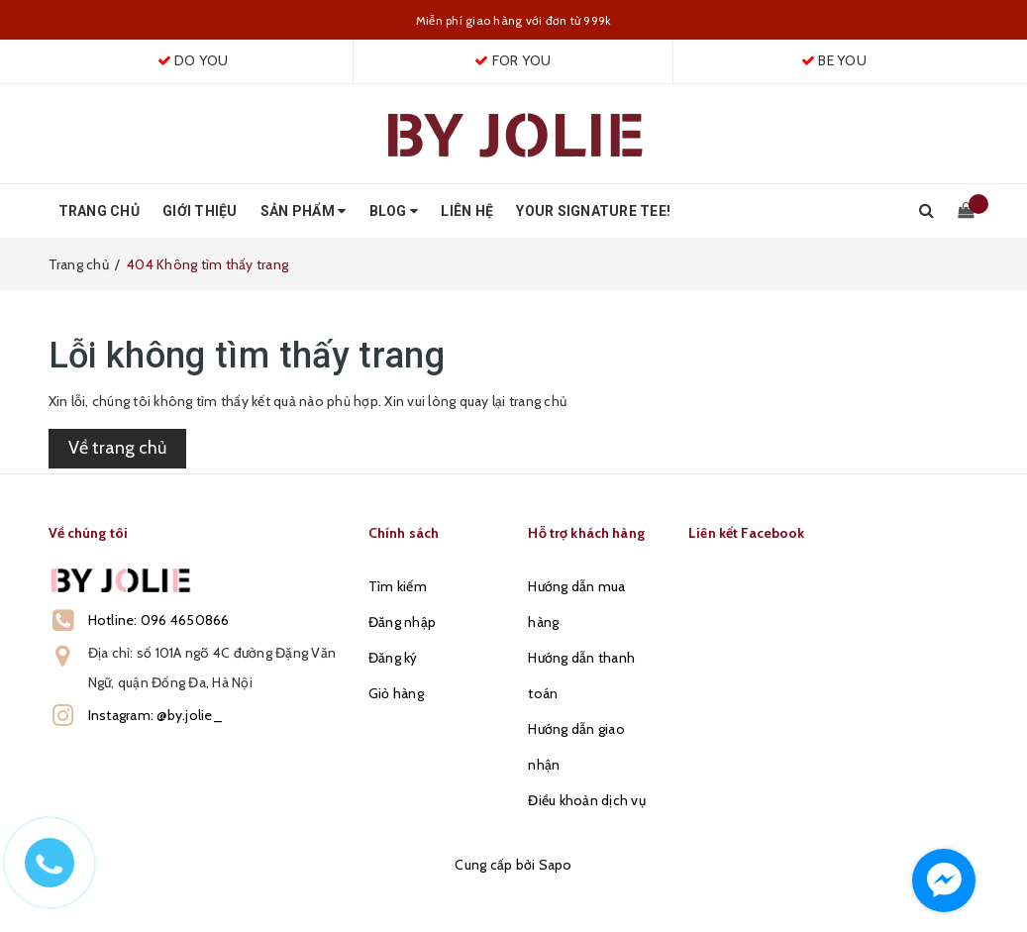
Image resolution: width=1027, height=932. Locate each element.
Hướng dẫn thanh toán (581, 675)
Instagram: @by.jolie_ (155, 715)
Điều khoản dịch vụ (587, 800)
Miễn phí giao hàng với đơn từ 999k (514, 20)
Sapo (555, 865)
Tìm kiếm (397, 586)
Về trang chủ (117, 448)
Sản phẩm (303, 211)
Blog (394, 211)
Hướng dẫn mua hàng (576, 604)
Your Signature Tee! (593, 211)
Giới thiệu (200, 211)
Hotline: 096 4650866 (159, 620)
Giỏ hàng (396, 693)
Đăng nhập (402, 622)
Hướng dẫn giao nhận (576, 747)
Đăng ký (393, 658)
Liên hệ (467, 211)
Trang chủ (99, 211)
